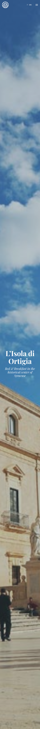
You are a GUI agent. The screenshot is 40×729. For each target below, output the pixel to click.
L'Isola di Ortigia (5, 5)
